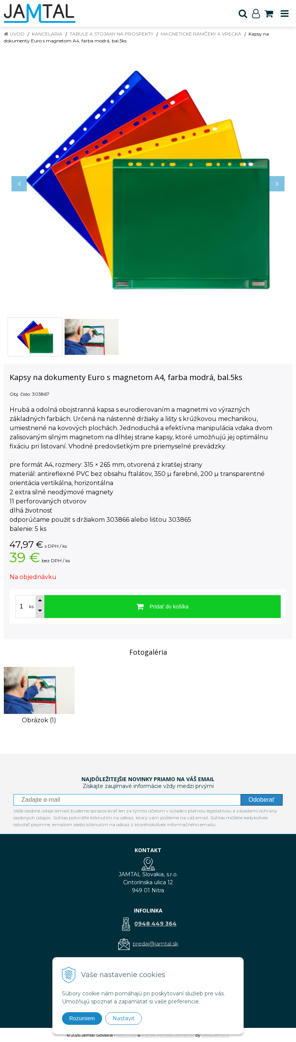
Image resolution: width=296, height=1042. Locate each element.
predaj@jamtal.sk (155, 943)
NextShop (126, 1035)
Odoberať (262, 799)
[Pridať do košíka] (162, 606)
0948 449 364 (155, 923)
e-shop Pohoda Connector (167, 1035)
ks (31, 606)
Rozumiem (82, 1018)
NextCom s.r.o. (215, 1035)
